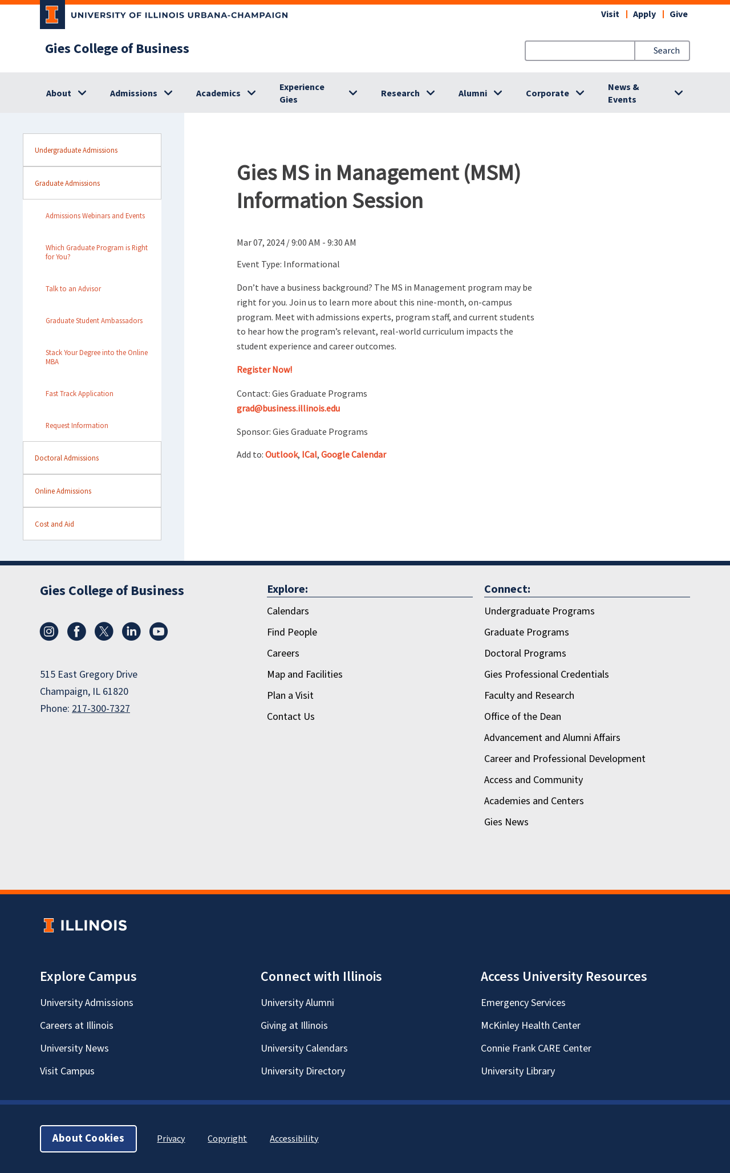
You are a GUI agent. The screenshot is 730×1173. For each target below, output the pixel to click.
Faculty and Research (529, 696)
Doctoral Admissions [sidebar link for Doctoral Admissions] (67, 457)
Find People (292, 632)
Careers (283, 653)
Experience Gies (302, 93)
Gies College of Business (117, 49)
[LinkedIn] (131, 638)
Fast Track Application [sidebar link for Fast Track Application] (79, 393)
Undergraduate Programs (539, 611)
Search (667, 50)
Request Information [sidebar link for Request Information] (77, 425)
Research (400, 93)
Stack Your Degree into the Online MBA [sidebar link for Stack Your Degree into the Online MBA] (97, 357)
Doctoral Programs (525, 653)
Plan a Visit (290, 696)
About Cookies (88, 1138)
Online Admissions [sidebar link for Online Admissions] (63, 490)
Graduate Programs (526, 632)
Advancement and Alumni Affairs (552, 738)
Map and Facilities (305, 674)
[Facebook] (76, 638)
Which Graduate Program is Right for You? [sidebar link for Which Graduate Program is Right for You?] (97, 252)
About (58, 93)
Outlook (281, 454)
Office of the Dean (522, 717)
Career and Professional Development (565, 759)
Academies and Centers (534, 801)
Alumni (473, 93)
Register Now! (264, 369)
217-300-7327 (101, 709)
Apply (644, 14)
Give (679, 14)
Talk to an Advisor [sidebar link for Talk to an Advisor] (73, 288)
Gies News (506, 822)
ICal (309, 454)
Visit (610, 14)
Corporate (547, 93)
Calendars (288, 611)
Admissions (133, 93)
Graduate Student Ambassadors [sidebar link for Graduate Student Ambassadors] (94, 320)
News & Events (623, 93)
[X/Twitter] (103, 638)
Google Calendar (353, 454)
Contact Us (291, 717)
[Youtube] (158, 638)
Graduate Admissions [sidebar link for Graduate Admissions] (67, 183)
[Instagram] (49, 638)
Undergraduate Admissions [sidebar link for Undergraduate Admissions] (76, 149)
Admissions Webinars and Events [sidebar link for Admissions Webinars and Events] (95, 215)
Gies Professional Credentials (546, 674)
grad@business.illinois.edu (288, 408)
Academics (218, 93)
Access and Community (533, 780)
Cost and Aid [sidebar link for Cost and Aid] (54, 523)
